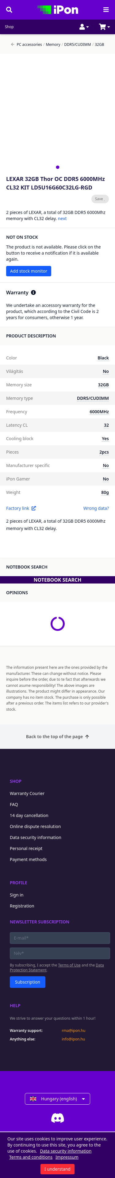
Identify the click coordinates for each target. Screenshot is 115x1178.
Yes (105, 438)
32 (106, 425)
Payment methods (28, 859)
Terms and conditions (30, 1157)
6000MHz (99, 411)
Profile (18, 882)
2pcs (104, 452)
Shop (9, 26)
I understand (57, 1169)
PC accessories (26, 44)
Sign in (16, 895)
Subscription (27, 982)
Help (15, 1005)
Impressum (67, 1157)
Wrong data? (96, 508)
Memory (51, 44)
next (62, 218)
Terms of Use (69, 965)
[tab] (57, 167)
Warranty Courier (27, 793)
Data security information (35, 837)
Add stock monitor (28, 271)
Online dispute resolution (35, 826)
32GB (98, 44)
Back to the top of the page (57, 736)
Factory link (21, 508)
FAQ (14, 804)
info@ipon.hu (73, 1039)
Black (103, 358)
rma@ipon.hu (74, 1030)
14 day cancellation (29, 815)
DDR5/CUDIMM (76, 44)
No (106, 371)
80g (105, 492)
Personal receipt (26, 848)
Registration (22, 906)
